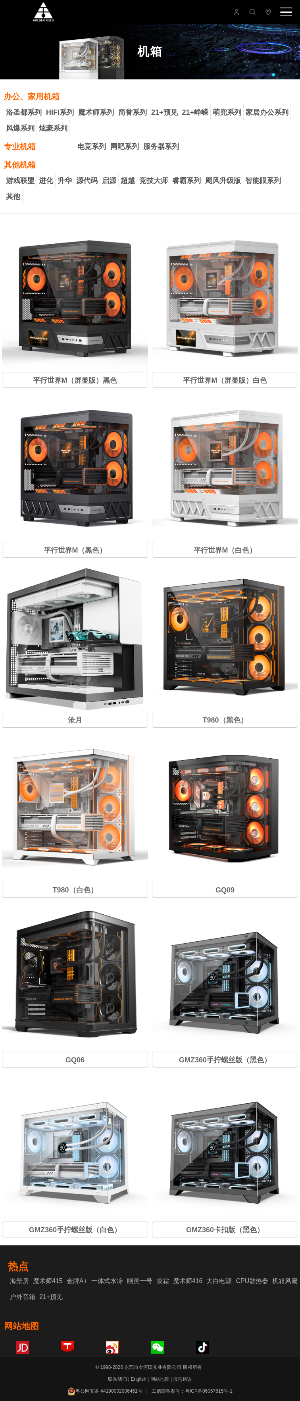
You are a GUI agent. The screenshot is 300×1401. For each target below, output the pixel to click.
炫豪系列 (53, 128)
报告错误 (182, 1379)
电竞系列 (91, 146)
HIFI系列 (60, 112)
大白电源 (219, 1281)
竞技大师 (153, 181)
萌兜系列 (227, 112)
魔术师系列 (96, 112)
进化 (46, 181)
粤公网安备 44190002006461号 (104, 1391)
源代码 (87, 181)
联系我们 (117, 1379)
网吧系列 (124, 146)
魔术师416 (188, 1281)
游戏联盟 (20, 181)
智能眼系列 (263, 181)
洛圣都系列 (24, 112)
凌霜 (162, 1281)
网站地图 (159, 1379)
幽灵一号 (139, 1281)
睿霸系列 (186, 181)
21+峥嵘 (195, 112)
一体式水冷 (107, 1281)
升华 (65, 181)
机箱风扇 (285, 1281)
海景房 (19, 1281)
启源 (109, 181)
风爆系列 (20, 128)
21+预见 (164, 112)
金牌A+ (77, 1281)
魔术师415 (48, 1281)
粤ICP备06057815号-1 (209, 1391)
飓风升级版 (223, 181)
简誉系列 (132, 112)
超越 (128, 181)
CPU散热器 (252, 1281)
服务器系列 (161, 146)
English (138, 1379)
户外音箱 (22, 1296)
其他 (13, 196)
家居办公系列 (267, 112)
